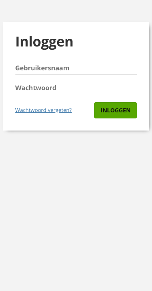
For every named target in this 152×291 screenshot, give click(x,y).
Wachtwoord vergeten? (43, 110)
